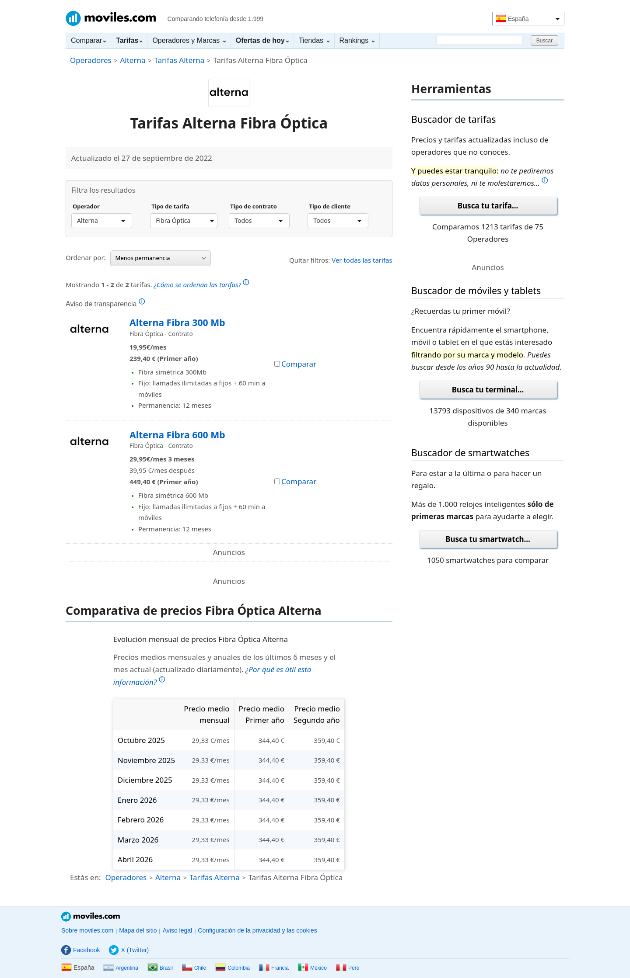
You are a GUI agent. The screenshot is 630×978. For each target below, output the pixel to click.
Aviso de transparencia (105, 304)
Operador (86, 206)
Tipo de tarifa (170, 206)
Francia (274, 968)
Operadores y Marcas (188, 40)
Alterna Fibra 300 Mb (177, 322)
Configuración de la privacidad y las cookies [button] (257, 930)
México (312, 968)
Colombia (232, 968)
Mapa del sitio (138, 930)
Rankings (357, 40)
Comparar (88, 40)
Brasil (160, 968)
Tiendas (314, 40)
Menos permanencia (161, 258)
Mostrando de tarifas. (157, 283)
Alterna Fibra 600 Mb (177, 434)
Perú (347, 968)
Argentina (120, 968)
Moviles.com (111, 18)
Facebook (80, 950)
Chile (194, 968)
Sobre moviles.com (87, 930)
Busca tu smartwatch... (487, 539)
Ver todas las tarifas (362, 260)
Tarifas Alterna (179, 60)
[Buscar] (479, 40)
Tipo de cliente (329, 206)
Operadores (91, 60)
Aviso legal (177, 930)
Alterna (132, 60)
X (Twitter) (129, 950)
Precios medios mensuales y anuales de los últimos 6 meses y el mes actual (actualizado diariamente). (224, 669)
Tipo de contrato (253, 206)
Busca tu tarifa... (488, 206)
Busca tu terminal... (488, 390)
